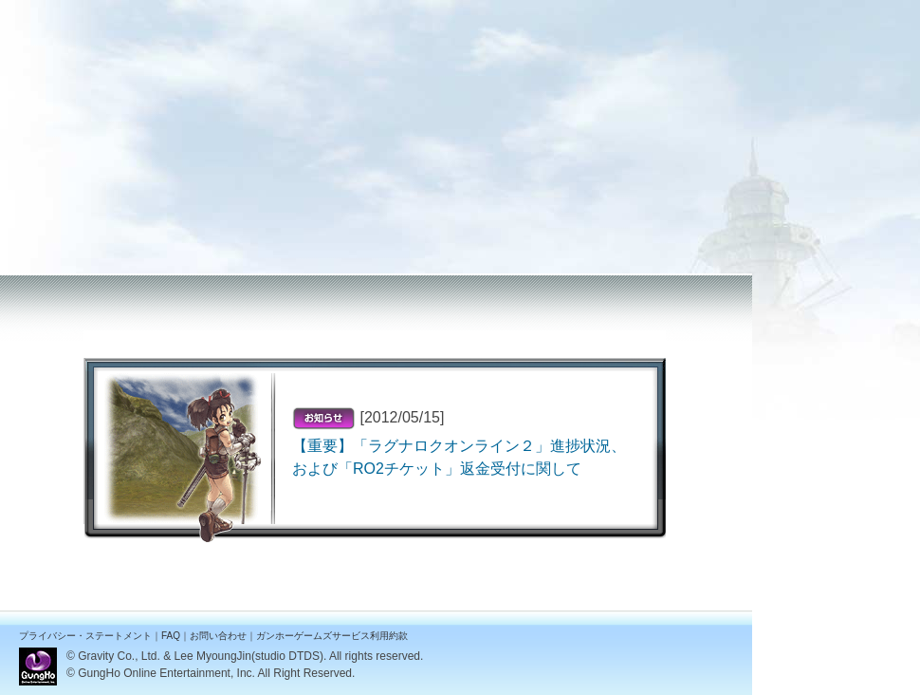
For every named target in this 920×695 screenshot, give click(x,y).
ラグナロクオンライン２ (85, 12)
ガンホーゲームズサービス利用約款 (332, 635)
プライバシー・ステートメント (85, 635)
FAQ (170, 635)
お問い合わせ (218, 635)
